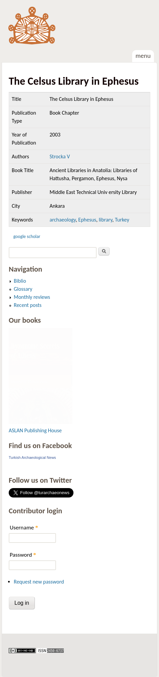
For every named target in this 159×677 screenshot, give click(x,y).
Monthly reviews (32, 297)
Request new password (39, 582)
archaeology (63, 219)
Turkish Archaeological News (32, 457)
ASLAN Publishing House (35, 430)
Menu (143, 55)
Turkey (122, 219)
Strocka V (60, 156)
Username (24, 527)
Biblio (20, 281)
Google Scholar (26, 236)
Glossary (23, 289)
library (105, 219)
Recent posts (28, 305)
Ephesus (87, 219)
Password (23, 554)
